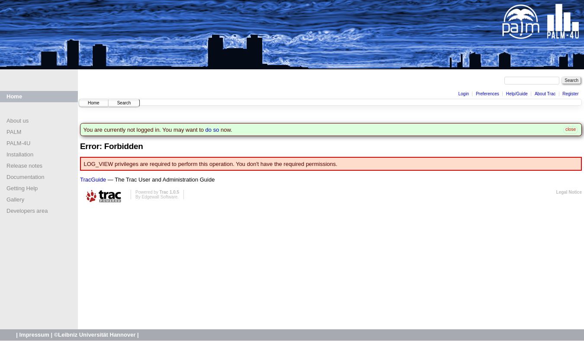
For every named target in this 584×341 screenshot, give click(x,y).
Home (14, 96)
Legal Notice (569, 192)
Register (570, 93)
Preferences (487, 93)
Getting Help (22, 188)
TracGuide (93, 179)
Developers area (27, 211)
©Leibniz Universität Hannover (95, 334)
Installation (19, 154)
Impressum (34, 334)
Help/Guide (517, 93)
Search (124, 103)
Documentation (25, 177)
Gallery (15, 199)
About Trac (545, 93)
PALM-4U (18, 143)
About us (17, 120)
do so (212, 130)
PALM (13, 132)
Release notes (24, 165)
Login (463, 93)
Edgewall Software (159, 197)
